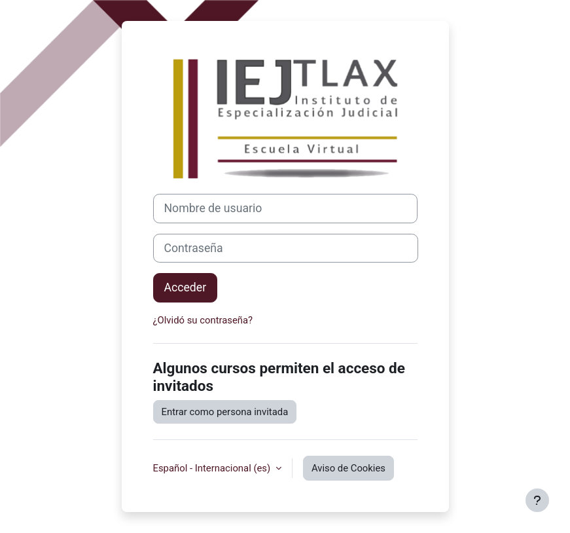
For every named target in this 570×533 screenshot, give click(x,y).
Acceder (185, 287)
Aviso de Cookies (348, 468)
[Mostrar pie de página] (537, 500)
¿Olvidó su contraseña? (203, 320)
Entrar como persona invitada (225, 412)
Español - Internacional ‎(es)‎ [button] (213, 468)
